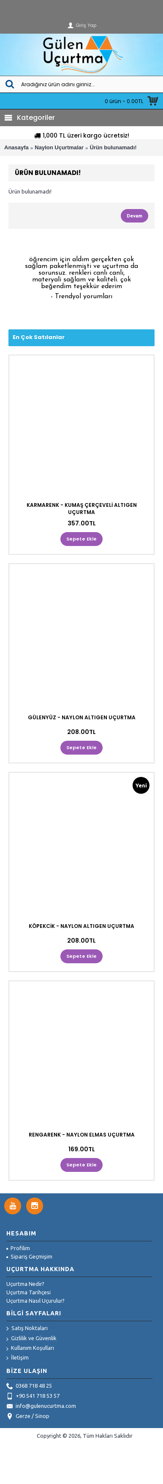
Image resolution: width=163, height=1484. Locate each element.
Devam (134, 215)
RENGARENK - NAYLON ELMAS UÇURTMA (82, 1134)
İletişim (17, 1357)
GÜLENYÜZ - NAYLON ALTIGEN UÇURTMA (82, 717)
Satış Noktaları (27, 1329)
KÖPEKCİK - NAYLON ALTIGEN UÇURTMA (81, 926)
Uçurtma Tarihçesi (28, 1292)
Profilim (18, 1248)
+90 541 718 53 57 (33, 1396)
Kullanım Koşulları (30, 1348)
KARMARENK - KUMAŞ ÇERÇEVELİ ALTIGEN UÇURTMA (82, 508)
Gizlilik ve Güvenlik (31, 1338)
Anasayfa (16, 147)
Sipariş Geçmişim (29, 1256)
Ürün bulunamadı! (113, 147)
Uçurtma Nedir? (25, 1284)
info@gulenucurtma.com (41, 1406)
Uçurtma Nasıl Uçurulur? (35, 1301)
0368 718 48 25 (29, 1386)
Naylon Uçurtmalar (59, 147)
